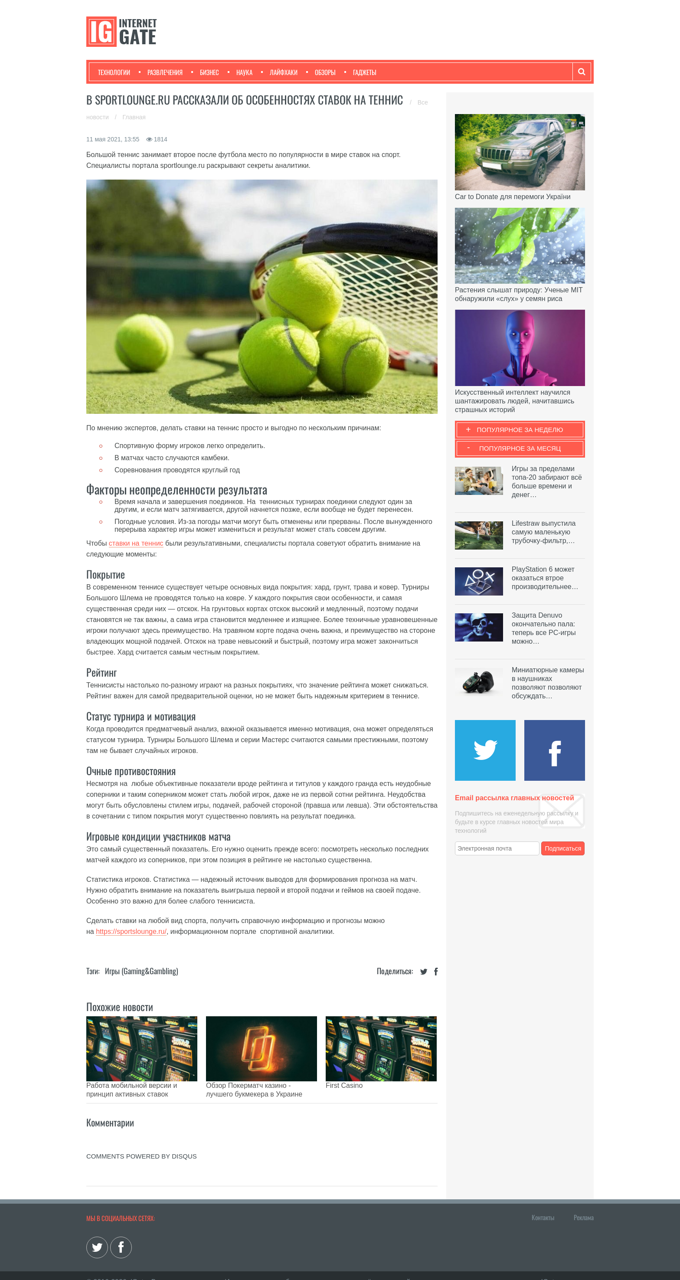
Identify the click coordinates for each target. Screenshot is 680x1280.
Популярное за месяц (520, 448)
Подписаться (563, 848)
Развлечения (161, 72)
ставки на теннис (136, 543)
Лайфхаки (279, 72)
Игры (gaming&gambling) (141, 970)
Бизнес (205, 72)
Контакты (543, 1204)
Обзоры (321, 72)
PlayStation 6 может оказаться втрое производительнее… (545, 578)
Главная (134, 117)
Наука (240, 72)
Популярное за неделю (520, 429)
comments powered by (141, 1143)
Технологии (114, 72)
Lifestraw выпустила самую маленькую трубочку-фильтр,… (543, 532)
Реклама (584, 1204)
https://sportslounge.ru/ (131, 931)
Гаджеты (360, 72)
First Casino (344, 1085)
